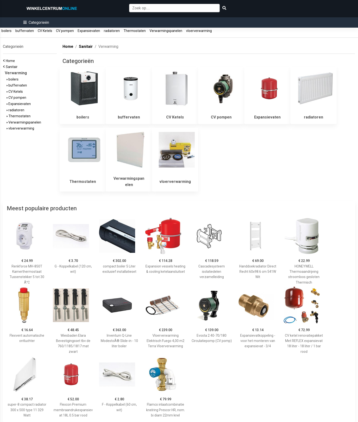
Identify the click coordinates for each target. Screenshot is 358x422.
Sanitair (12, 67)
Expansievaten (88, 31)
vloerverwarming (199, 31)
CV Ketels (45, 31)
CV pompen (65, 31)
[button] (36, 22)
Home (11, 61)
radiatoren (111, 31)
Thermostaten (134, 31)
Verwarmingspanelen (166, 31)
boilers (6, 31)
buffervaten (24, 31)
